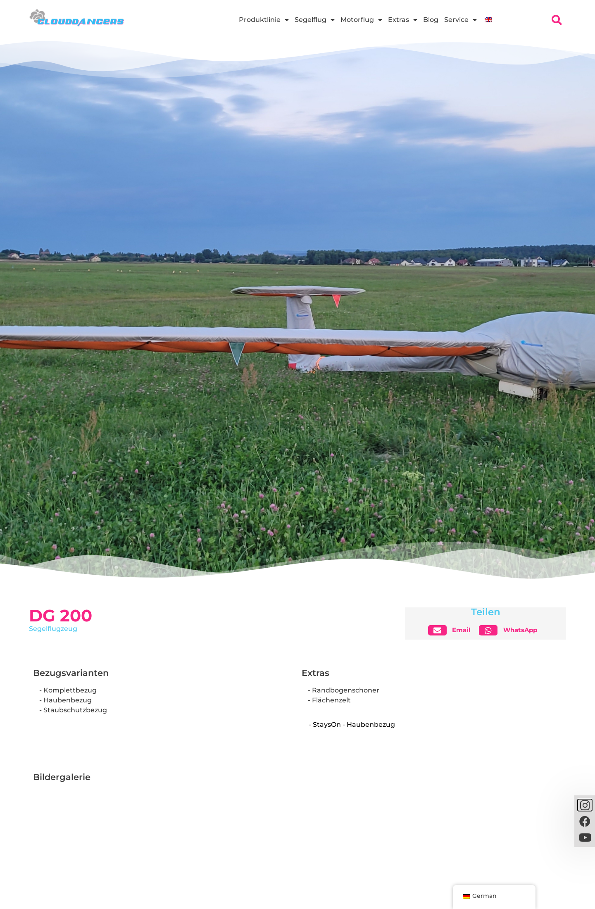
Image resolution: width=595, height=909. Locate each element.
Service (460, 20)
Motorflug (361, 20)
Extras (402, 20)
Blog (430, 20)
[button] (452, 630)
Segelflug (315, 20)
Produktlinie (264, 20)
